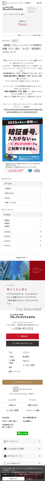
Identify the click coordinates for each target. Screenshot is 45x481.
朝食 (11, 363)
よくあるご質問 (29, 365)
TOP (10, 352)
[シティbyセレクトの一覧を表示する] (22, 463)
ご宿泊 (11, 356)
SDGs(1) (7, 198)
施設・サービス (15, 371)
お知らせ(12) (9, 193)
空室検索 (22, 336)
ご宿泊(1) (8, 188)
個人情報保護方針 (30, 417)
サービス (32, 400)
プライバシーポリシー (36, 470)
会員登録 (27, 3)
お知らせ (26, 361)
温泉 (10, 367)
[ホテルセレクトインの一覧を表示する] (22, 456)
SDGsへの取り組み (9, 421)
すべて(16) (8, 183)
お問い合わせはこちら (22, 343)
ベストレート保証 (32, 410)
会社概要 (26, 421)
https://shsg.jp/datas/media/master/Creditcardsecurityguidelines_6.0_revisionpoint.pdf (23, 110)
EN (40, 3)
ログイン (21, 3)
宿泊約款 (5, 417)
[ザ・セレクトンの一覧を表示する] (22, 441)
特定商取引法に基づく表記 (8, 425)
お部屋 (12, 360)
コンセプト (12, 400)
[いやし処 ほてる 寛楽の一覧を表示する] (22, 449)
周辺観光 (26, 356)
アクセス (26, 352)
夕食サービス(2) (10, 202)
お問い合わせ (32, 405)
